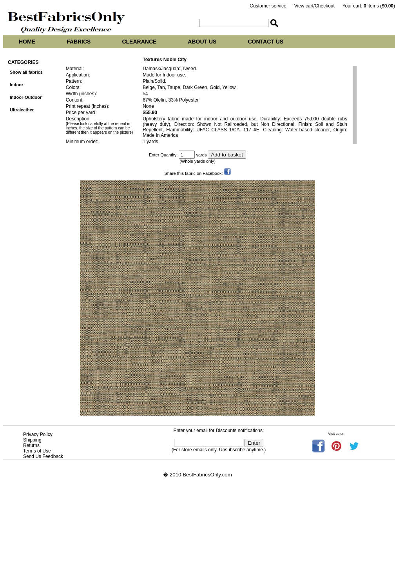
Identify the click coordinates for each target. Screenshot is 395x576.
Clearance (139, 41)
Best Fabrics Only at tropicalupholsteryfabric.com (60, 544)
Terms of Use (37, 451)
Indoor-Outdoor (26, 97)
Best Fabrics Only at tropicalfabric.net (46, 556)
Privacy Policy (38, 434)
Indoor (16, 84)
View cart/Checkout (314, 6)
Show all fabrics (26, 72)
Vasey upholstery (23, 533)
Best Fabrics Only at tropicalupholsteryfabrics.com (61, 538)
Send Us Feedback (43, 456)
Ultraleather (22, 109)
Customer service (268, 6)
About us (202, 41)
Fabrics (79, 41)
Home (27, 41)
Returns (31, 445)
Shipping (32, 440)
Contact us (265, 41)
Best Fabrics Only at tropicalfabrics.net (47, 550)
